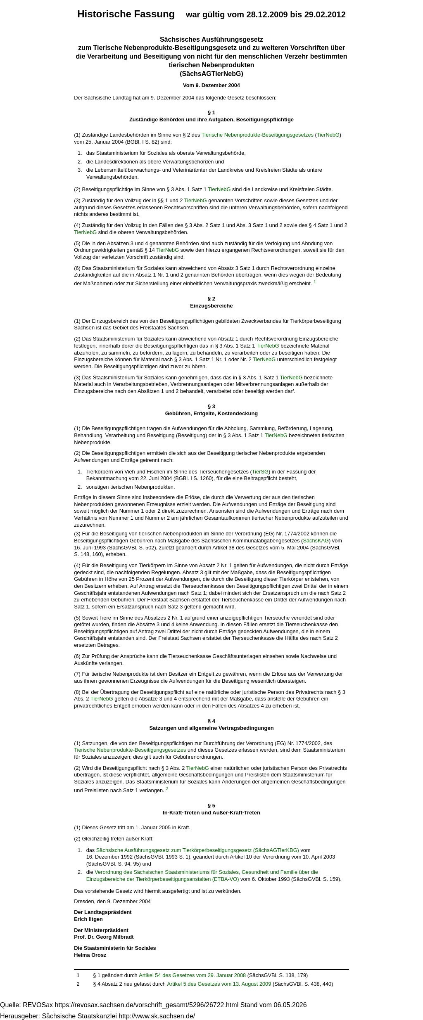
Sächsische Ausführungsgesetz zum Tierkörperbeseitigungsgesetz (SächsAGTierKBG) (197, 850)
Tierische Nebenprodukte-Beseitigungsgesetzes (258, 135)
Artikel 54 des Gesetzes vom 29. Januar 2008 (192, 975)
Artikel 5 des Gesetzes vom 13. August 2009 (219, 984)
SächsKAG (316, 540)
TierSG (260, 472)
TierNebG (328, 135)
